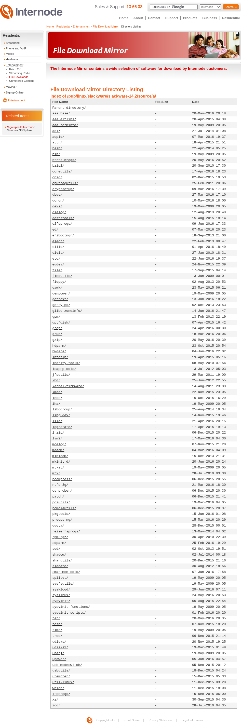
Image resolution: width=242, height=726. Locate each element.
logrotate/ (62, 427)
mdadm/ (58, 450)
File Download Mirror (105, 26)
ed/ (55, 230)
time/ (57, 630)
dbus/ (57, 195)
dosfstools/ (63, 218)
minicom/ (60, 456)
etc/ (56, 259)
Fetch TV (14, 69)
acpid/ (58, 137)
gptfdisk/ (61, 323)
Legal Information (193, 720)
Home (123, 18)
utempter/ (61, 676)
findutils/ (62, 276)
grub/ (57, 334)
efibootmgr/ (63, 235)
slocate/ (60, 566)
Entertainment (14, 64)
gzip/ (57, 340)
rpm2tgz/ (60, 537)
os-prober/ (62, 491)
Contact (154, 18)
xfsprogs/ (61, 694)
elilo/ (58, 247)
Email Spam (132, 720)
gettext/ (60, 299)
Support (171, 18)
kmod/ (57, 392)
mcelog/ (59, 444)
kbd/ (56, 380)
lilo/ (57, 421)
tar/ (56, 618)
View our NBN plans (19, 130)
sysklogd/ (61, 589)
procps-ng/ (62, 520)
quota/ (58, 526)
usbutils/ (61, 671)
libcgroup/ (62, 409)
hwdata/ (59, 351)
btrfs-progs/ (64, 160)
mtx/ (56, 473)
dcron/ (58, 201)
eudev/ (58, 264)
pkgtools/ (61, 514)
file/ (57, 270)
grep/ (57, 328)
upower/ (59, 659)
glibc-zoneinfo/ (67, 311)
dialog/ (59, 212)
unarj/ (58, 653)
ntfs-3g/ (60, 485)
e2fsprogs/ (62, 224)
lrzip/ (58, 433)
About (138, 18)
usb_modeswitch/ (67, 665)
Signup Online (14, 92)
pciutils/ (61, 502)
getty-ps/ (61, 305)
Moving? (11, 86)
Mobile (10, 53)
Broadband (13, 42)
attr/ (57, 142)
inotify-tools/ (66, 363)
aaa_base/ (61, 113)
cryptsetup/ (63, 189)
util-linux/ (63, 682)
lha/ (56, 404)
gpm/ (56, 317)
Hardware (12, 59)
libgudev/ (61, 415)
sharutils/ (62, 560)
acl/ (56, 131)
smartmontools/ (66, 572)
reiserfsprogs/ (66, 531)
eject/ (58, 241)
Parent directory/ (69, 108)
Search (229, 6)
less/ (57, 398)
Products (190, 18)
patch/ (58, 497)
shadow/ (59, 555)
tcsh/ (57, 624)
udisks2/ (60, 647)
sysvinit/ (61, 601)
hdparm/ (59, 346)
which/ (58, 688)
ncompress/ (62, 479)
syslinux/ (61, 595)
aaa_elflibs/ (64, 119)
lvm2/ (57, 438)
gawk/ (57, 288)
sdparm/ (59, 543)
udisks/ (59, 642)
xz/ (55, 700)
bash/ (57, 148)
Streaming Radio (19, 73)
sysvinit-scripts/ (69, 613)
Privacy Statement (160, 720)
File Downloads (18, 76)
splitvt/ (60, 578)
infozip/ (60, 357)
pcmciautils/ (64, 508)
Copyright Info (105, 720)
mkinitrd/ (61, 462)
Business (209, 18)
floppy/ (59, 282)
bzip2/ (58, 166)
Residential (231, 18)
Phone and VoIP (16, 48)
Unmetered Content (21, 80)
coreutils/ (62, 171)
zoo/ (56, 705)
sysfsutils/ (63, 584)
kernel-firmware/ (68, 386)
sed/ (56, 549)
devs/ (57, 206)
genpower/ (61, 293)
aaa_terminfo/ (65, 125)
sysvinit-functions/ (71, 607)
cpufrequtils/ (65, 183)
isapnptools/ (64, 369)
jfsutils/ (61, 375)
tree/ (57, 636)
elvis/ (58, 253)
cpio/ (57, 177)
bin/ (56, 154)
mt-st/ (58, 467)
